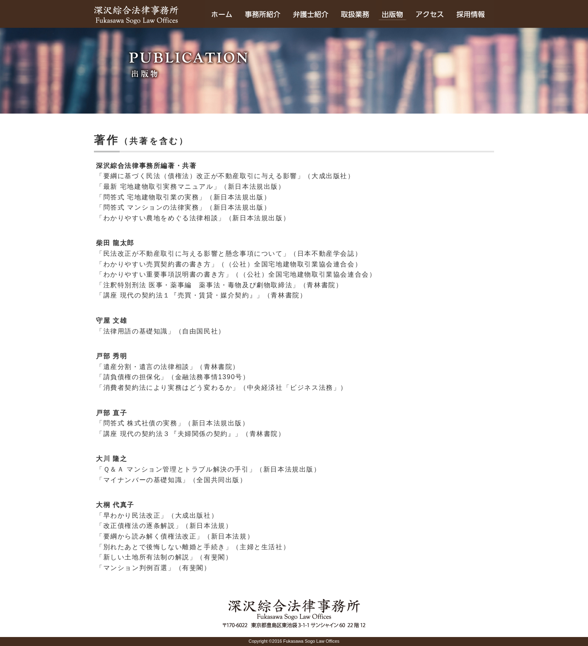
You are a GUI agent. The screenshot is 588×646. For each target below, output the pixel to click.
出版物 (393, 14)
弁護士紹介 (310, 14)
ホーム (221, 14)
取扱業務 (355, 14)
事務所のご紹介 (262, 14)
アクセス (430, 14)
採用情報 (472, 14)
